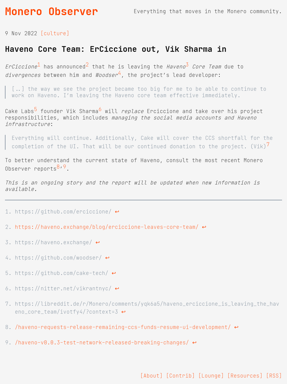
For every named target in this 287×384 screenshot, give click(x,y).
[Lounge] (211, 376)
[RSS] (274, 376)
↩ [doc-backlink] (117, 211)
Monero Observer (51, 11)
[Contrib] (180, 376)
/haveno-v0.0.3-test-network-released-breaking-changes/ (102, 342)
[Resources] (245, 376)
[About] (151, 376)
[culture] (54, 33)
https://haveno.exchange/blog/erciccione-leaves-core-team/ (107, 227)
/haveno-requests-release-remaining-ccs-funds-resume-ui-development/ (123, 327)
